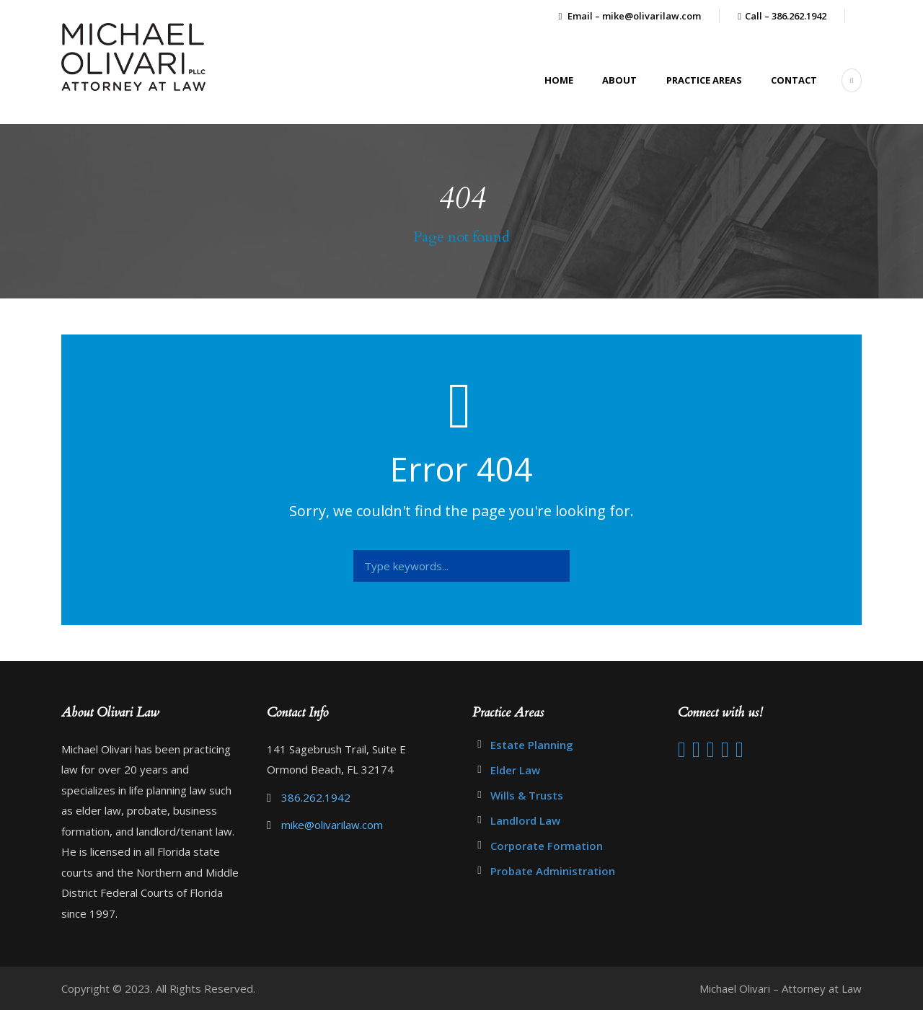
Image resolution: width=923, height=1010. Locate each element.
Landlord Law (525, 820)
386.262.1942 (315, 797)
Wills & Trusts (526, 795)
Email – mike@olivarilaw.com (630, 15)
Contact (794, 80)
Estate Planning (531, 744)
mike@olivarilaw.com (332, 825)
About (619, 80)
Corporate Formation (546, 845)
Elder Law (515, 770)
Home (558, 80)
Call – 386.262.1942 (785, 15)
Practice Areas (704, 80)
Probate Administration (552, 871)
